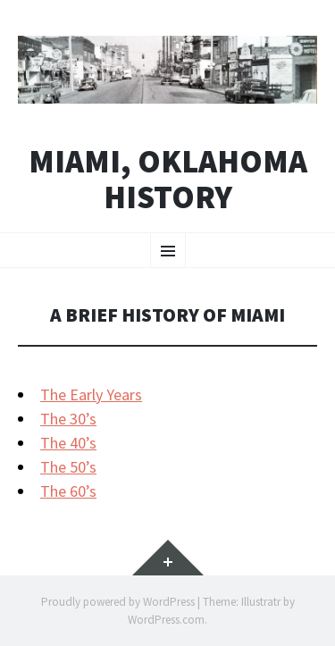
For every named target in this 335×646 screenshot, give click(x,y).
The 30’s (68, 418)
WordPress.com (166, 619)
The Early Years (91, 394)
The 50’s (68, 467)
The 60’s (68, 491)
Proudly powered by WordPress (118, 601)
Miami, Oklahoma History (168, 179)
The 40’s (68, 442)
